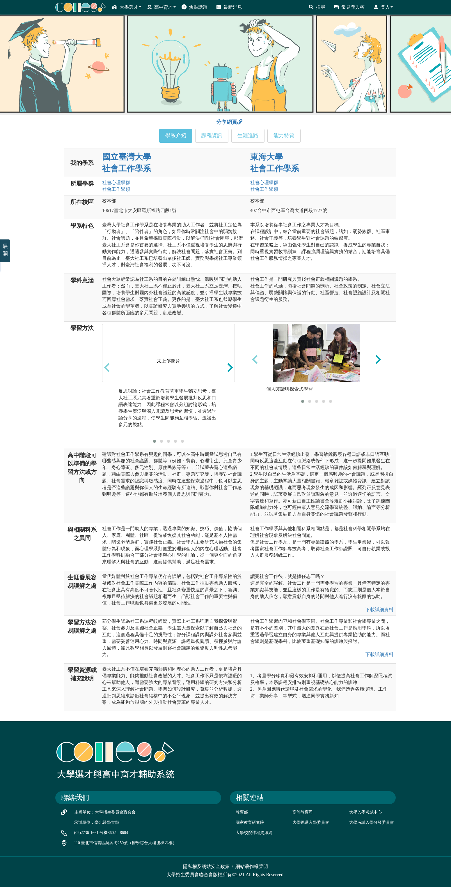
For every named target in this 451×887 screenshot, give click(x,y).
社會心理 (116, 182)
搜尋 (317, 7)
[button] (154, 441)
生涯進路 (247, 135)
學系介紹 (175, 135)
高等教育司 (302, 812)
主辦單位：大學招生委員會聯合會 (105, 812)
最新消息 (229, 7)
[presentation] (107, 367)
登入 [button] (383, 7)
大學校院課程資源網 (254, 832)
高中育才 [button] (161, 7)
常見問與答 (349, 7)
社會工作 (116, 189)
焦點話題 (194, 7)
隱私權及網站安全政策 (206, 866)
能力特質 (284, 135)
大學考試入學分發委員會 (371, 822)
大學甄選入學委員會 (310, 822)
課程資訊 (211, 135)
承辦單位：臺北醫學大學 (96, 822)
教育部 (242, 812)
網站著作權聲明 (251, 866)
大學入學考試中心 (365, 812)
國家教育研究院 (250, 822)
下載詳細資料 (379, 609)
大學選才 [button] (126, 7)
